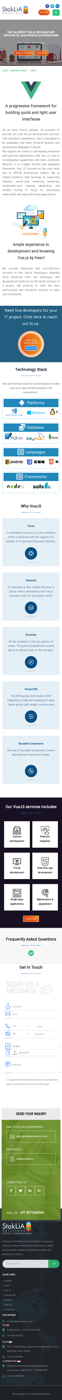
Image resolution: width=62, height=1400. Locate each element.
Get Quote (44, 12)
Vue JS (8, 1290)
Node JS (9, 1300)
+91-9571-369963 (15, 1357)
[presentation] (29, 1096)
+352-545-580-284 (15, 1376)
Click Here (31, 348)
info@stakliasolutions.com (20, 1321)
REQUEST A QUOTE (23, 56)
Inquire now (31, 918)
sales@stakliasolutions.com (28, 1136)
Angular (8, 1280)
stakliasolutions (21, 1159)
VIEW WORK (41, 56)
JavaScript (10, 1309)
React (7, 1285)
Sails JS (8, 1304)
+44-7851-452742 (15, 1335)
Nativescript (10, 1295)
